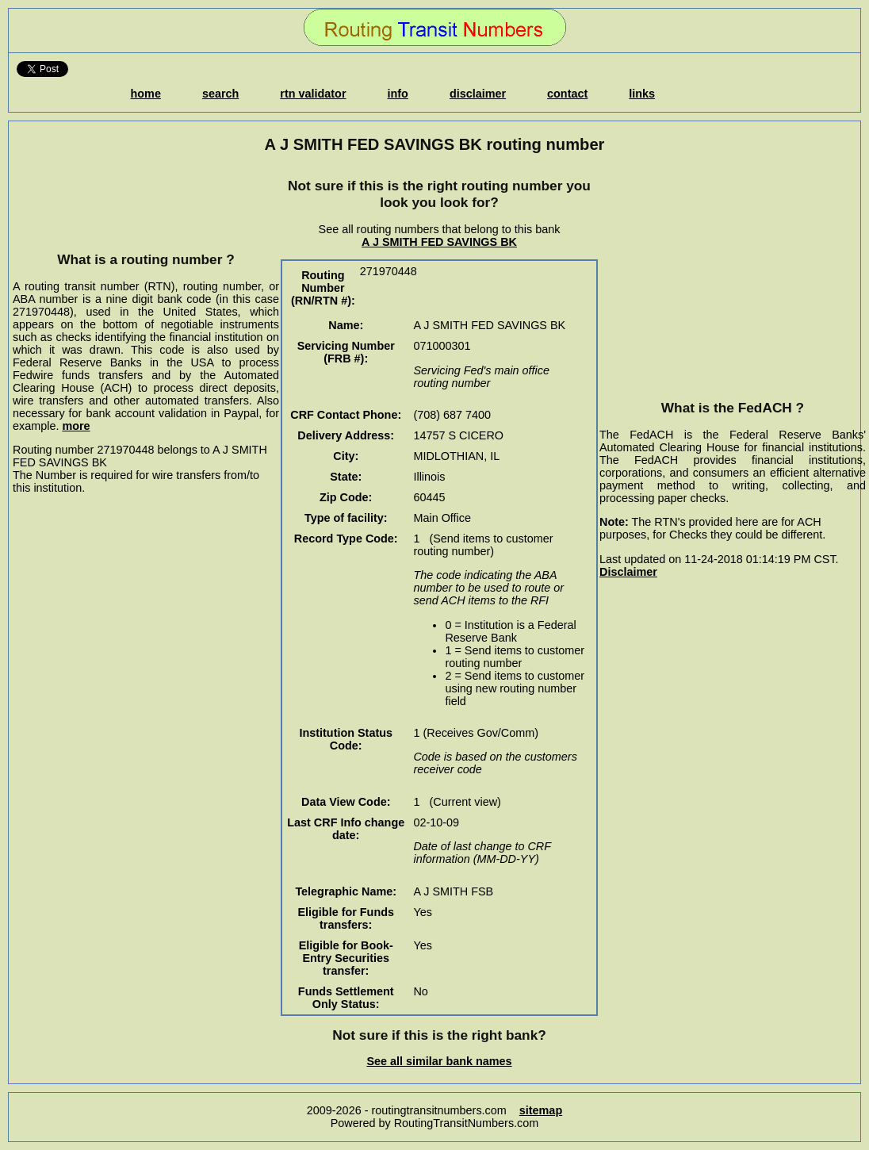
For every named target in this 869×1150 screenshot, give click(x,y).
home (146, 93)
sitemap (540, 1110)
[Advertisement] (146, 202)
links (642, 93)
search (220, 93)
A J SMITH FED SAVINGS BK (439, 242)
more (76, 426)
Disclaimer (628, 571)
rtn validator (313, 93)
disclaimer (478, 93)
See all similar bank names (438, 1061)
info (398, 93)
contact (567, 93)
